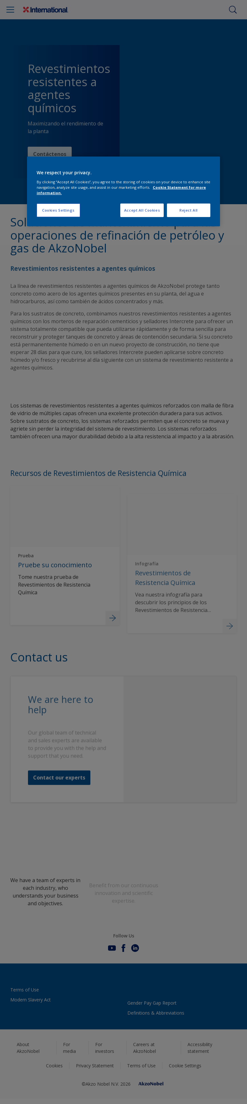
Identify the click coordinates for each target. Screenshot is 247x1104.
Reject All (188, 210)
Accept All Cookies (142, 210)
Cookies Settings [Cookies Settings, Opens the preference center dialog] (58, 210)
